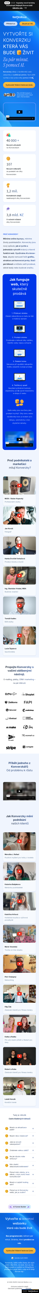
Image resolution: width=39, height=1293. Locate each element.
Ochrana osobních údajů (19, 1287)
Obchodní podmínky (15, 1288)
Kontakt (28, 1288)
